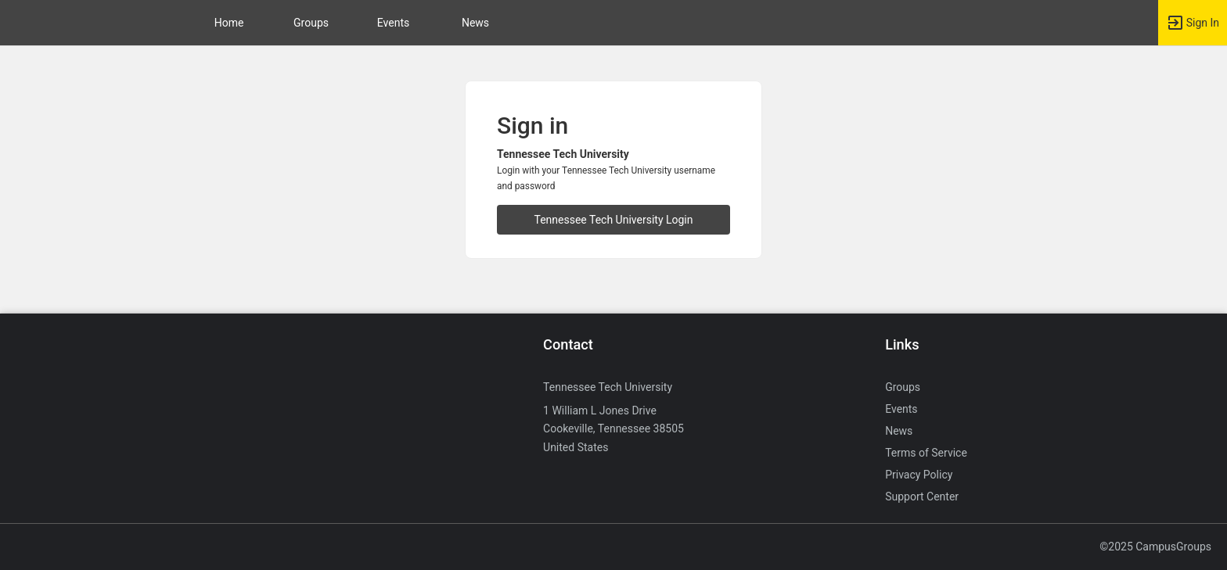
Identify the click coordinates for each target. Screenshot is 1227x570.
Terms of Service (926, 452)
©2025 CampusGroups (1155, 546)
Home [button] (229, 22)
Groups (311, 22)
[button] (1192, 22)
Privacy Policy (918, 474)
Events (393, 22)
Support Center (922, 496)
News (475, 22)
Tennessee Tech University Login (613, 219)
